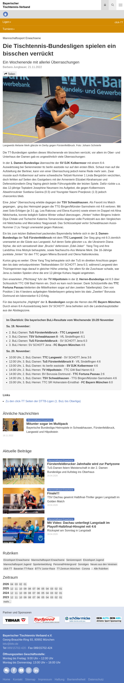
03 (16, 584)
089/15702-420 (16, 647)
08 (29, 588)
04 (11, 584)
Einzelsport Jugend (93, 560)
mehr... (7, 601)
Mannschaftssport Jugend (17, 564)
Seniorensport (73, 560)
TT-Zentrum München (68, 568)
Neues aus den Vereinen (103, 564)
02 (20, 584)
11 (16, 588)
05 (43, 588)
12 (11, 588)
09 (25, 588)
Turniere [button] (9, 29)
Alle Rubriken (101, 568)
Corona (86, 568)
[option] (15, 622)
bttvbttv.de (10, 643)
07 (34, 588)
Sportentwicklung (42, 564)
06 (38, 588)
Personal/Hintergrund (64, 564)
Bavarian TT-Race (23, 568)
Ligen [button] (7, 21)
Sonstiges (83, 564)
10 (20, 588)
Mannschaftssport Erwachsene (47, 560)
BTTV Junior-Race (45, 568)
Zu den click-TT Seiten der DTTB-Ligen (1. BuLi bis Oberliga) (43, 401)
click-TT (7, 568)
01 (25, 584)
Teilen (9, 74)
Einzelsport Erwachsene (16, 560)
